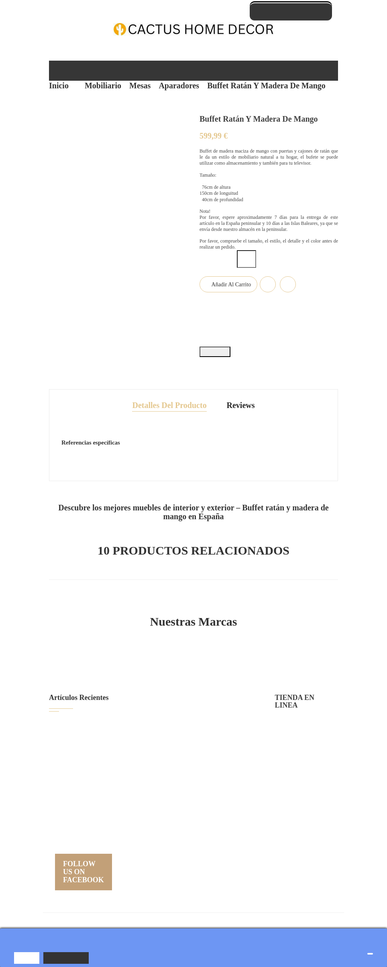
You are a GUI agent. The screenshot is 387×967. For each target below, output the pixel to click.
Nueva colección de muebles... (125, 816)
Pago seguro (291, 779)
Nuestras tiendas (296, 842)
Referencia (304, 416)
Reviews (240, 398)
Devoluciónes (292, 795)
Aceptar (27, 958)
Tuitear (223, 346)
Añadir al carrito (230, 296)
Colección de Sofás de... (117, 784)
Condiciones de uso (299, 748)
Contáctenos (291, 811)
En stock (74, 416)
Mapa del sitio (292, 826)
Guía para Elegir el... (112, 720)
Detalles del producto (169, 398)
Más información (67, 958)
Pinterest (239, 346)
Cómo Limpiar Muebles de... (122, 752)
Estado (72, 453)
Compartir (206, 346)
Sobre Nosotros (295, 764)
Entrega (285, 717)
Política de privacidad (301, 732)
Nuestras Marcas (193, 615)
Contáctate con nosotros (291, 11)
